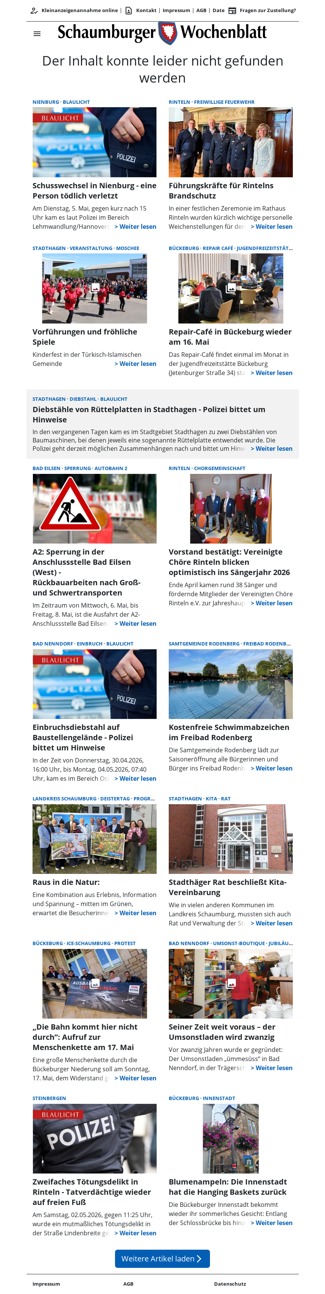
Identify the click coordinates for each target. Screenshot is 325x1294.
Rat (226, 798)
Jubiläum (281, 943)
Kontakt (140, 10)
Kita (212, 798)
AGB (201, 10)
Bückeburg (184, 248)
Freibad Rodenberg (270, 643)
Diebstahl (84, 398)
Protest (125, 943)
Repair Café (218, 248)
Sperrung (78, 468)
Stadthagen (50, 248)
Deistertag (115, 798)
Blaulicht (76, 101)
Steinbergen (49, 1098)
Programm (148, 798)
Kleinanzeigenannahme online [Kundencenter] (74, 10)
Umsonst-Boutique (239, 943)
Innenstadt (219, 1098)
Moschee (127, 248)
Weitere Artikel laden (162, 1258)
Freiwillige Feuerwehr (224, 101)
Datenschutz (230, 1283)
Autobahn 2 (111, 468)
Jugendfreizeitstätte (265, 248)
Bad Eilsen (47, 468)
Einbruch (90, 643)
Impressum (176, 10)
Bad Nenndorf (53, 643)
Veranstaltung (92, 248)
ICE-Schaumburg (89, 943)
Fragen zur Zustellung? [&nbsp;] (262, 10)
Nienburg (46, 101)
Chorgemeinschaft (220, 468)
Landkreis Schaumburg (65, 798)
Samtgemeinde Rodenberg (205, 643)
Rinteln (180, 101)
